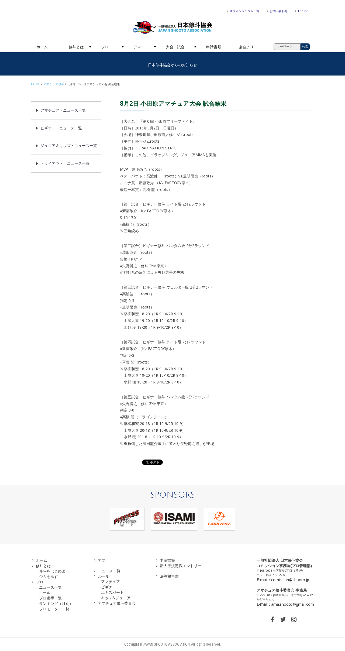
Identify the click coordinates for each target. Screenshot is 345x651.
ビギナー (108, 587)
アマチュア (110, 581)
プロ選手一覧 (50, 598)
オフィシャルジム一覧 (244, 11)
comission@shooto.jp (290, 579)
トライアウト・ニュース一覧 (64, 163)
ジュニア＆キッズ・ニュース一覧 (68, 145)
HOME (35, 84)
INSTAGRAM (293, 619)
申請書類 (213, 46)
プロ (105, 46)
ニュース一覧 (50, 587)
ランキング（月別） (56, 603)
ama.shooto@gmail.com (292, 604)
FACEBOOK (272, 619)
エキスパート (112, 592)
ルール (44, 592)
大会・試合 (175, 46)
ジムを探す (48, 576)
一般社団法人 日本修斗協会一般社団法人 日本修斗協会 (172, 27)
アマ (137, 46)
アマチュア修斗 (53, 84)
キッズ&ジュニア (115, 597)
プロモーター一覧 (54, 608)
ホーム (42, 46)
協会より (246, 46)
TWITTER (283, 619)
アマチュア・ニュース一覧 (63, 110)
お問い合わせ (279, 11)
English (303, 11)
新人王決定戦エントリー (180, 565)
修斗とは (76, 46)
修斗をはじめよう (54, 571)
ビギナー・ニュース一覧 (61, 128)
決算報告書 (169, 576)
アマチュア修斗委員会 (117, 603)
